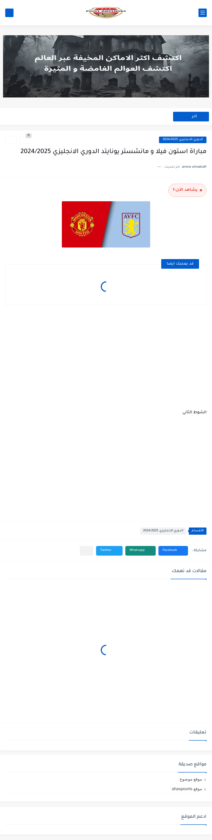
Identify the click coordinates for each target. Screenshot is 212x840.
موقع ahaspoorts (187, 788)
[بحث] (9, 13)
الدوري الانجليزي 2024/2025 (183, 140)
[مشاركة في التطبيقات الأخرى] (86, 551)
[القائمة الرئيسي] (202, 13)
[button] (173, 551)
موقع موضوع (191, 779)
